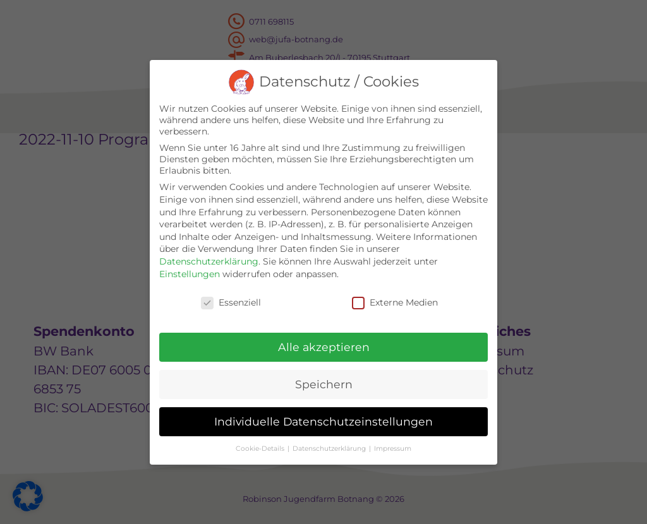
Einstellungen (189, 274)
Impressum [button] (392, 448)
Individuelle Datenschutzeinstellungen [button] (323, 421)
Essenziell (231, 302)
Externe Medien (395, 302)
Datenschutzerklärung (208, 261)
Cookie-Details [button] (261, 448)
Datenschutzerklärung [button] (330, 448)
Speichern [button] (324, 384)
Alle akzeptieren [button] (324, 347)
